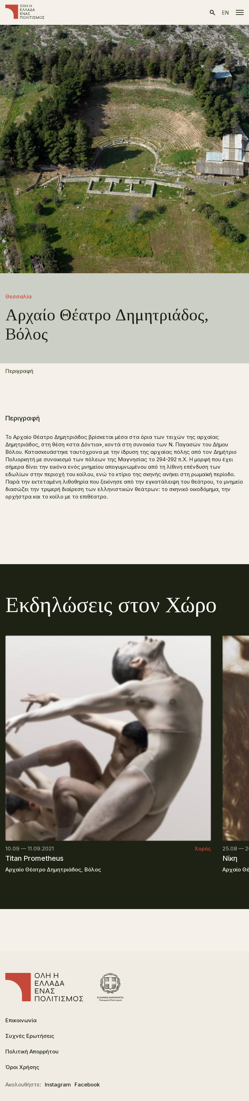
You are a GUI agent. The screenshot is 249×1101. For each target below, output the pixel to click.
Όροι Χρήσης (22, 1067)
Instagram (58, 1084)
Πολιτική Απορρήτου (32, 1051)
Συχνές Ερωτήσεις (29, 1036)
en (225, 12)
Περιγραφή (19, 371)
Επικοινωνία (21, 1020)
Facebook (87, 1084)
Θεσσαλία (18, 296)
